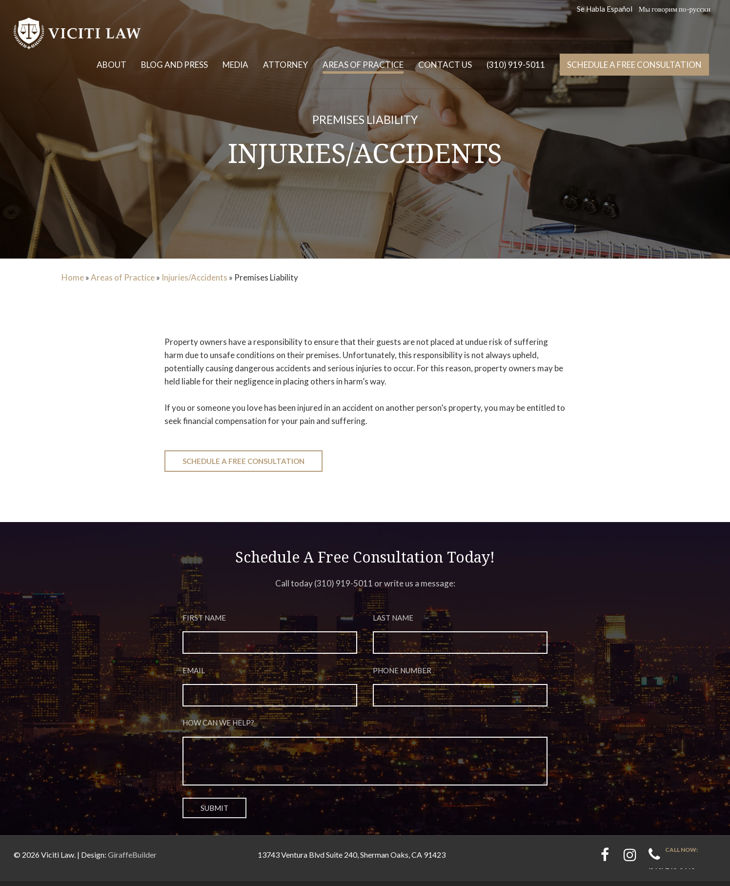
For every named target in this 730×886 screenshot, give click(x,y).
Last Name (460, 637)
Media (235, 65)
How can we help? (365, 760)
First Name (270, 637)
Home (72, 277)
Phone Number (460, 691)
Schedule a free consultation (634, 65)
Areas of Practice (363, 65)
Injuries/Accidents (194, 277)
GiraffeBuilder (132, 859)
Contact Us (445, 65)
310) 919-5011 (345, 583)
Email (270, 691)
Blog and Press (174, 65)
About (111, 65)
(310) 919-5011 (516, 65)
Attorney (285, 65)
